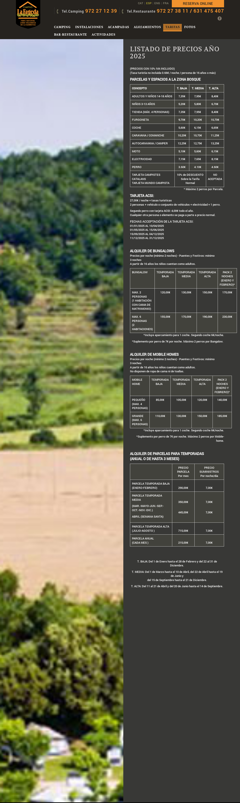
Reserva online (198, 3)
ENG (157, 3)
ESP (148, 3)
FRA (165, 3)
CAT (140, 3)
